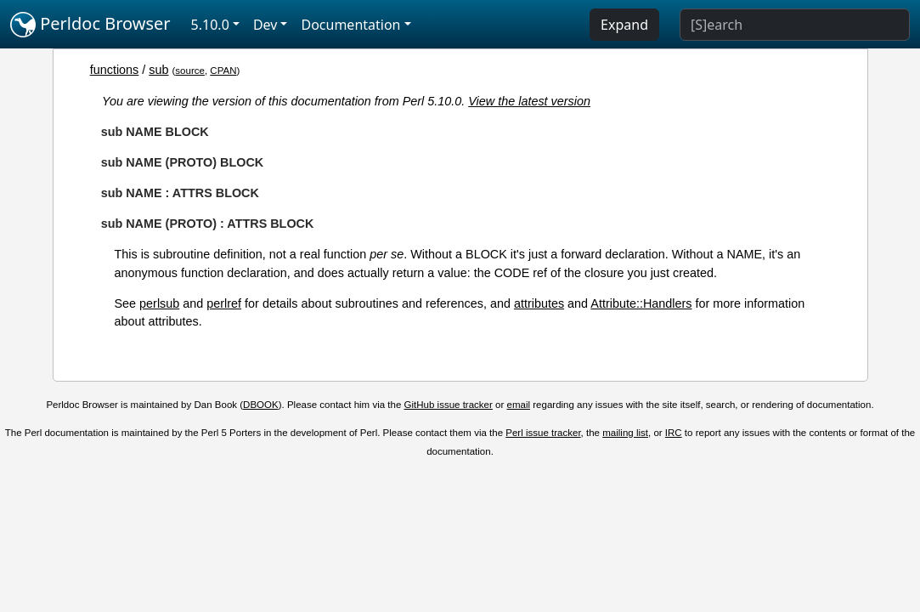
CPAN (223, 70)
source (190, 70)
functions (114, 69)
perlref (223, 303)
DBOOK (261, 405)
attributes (539, 303)
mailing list (625, 433)
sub (158, 69)
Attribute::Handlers (640, 303)
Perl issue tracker (542, 433)
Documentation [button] (350, 24)
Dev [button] (265, 24)
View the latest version (529, 101)
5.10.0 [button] (210, 24)
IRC (673, 433)
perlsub (159, 303)
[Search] (795, 24)
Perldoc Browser (90, 24)
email (519, 405)
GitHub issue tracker (448, 405)
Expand (624, 24)
